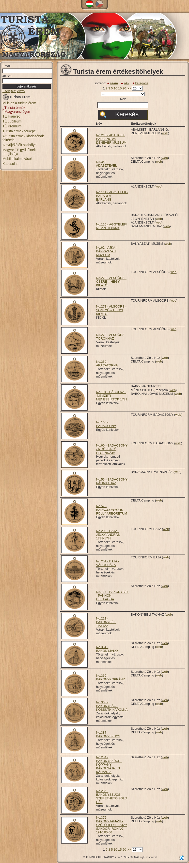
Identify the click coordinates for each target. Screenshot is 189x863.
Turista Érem (16, 98)
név (126, 83)
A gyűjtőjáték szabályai (19, 145)
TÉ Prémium (12, 126)
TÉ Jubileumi (12, 121)
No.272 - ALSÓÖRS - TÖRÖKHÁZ (111, 336)
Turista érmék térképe (19, 131)
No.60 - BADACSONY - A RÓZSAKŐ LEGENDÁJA (111, 449)
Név (123, 99)
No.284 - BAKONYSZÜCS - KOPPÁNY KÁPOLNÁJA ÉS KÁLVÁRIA (109, 764)
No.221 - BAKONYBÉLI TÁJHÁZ (106, 622)
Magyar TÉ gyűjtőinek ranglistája (19, 152)
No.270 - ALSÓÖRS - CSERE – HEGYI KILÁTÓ (111, 281)
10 (115, 88)
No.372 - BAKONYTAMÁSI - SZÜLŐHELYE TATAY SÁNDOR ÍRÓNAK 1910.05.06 (111, 825)
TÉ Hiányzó (11, 116)
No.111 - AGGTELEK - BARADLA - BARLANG (112, 195)
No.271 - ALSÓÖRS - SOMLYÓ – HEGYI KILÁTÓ (111, 310)
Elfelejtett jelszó (13, 91)
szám (114, 83)
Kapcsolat (9, 164)
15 (120, 88)
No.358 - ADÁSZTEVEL (106, 163)
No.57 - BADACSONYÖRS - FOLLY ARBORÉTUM (111, 509)
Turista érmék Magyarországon (17, 110)
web (165, 133)
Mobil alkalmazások (17, 159)
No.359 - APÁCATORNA (107, 363)
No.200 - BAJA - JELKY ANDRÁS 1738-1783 (108, 534)
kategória (141, 83)
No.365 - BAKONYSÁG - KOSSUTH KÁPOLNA (111, 705)
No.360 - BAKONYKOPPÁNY (110, 677)
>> (129, 88)
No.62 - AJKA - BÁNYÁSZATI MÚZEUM (106, 251)
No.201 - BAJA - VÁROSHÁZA (107, 563)
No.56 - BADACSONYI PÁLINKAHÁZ (112, 481)
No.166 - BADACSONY (106, 424)
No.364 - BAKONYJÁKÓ (107, 649)
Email (6, 66)
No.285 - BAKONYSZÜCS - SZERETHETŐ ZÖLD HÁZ (111, 796)
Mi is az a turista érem (19, 103)
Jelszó (7, 76)
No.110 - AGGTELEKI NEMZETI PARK (111, 226)
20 (124, 88)
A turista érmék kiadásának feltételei (23, 138)
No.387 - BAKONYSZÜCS (108, 734)
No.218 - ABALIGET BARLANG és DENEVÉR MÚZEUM (111, 138)
